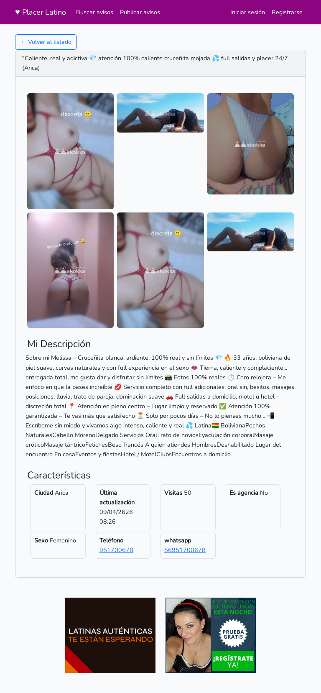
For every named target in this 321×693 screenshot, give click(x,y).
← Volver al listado (45, 42)
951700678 (116, 550)
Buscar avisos (94, 12)
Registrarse (287, 12)
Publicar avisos (140, 12)
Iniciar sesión (247, 12)
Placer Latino (40, 12)
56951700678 (185, 550)
